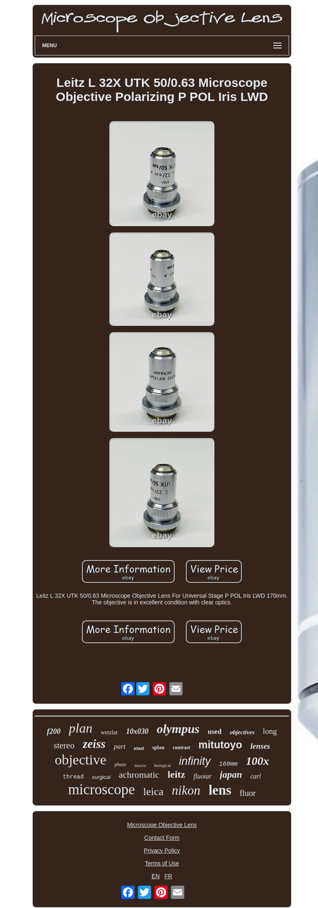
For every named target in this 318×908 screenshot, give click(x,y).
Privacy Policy (162, 850)
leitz (177, 774)
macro (140, 765)
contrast (181, 747)
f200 (53, 731)
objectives (242, 732)
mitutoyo (220, 744)
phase (120, 764)
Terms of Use (162, 863)
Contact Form (162, 837)
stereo (64, 745)
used (215, 732)
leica (153, 792)
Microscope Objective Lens (162, 825)
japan (231, 774)
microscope (101, 789)
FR (168, 876)
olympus (178, 729)
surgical (101, 777)
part (119, 746)
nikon (186, 790)
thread (73, 777)
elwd (139, 748)
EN (155, 876)
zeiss (94, 743)
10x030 (137, 731)
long (270, 731)
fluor (248, 793)
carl (256, 776)
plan (80, 728)
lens (220, 790)
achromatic (139, 774)
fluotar (202, 776)
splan (158, 747)
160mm (228, 764)
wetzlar (109, 732)
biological (162, 765)
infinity (195, 761)
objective (80, 759)
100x (257, 761)
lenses (260, 746)
